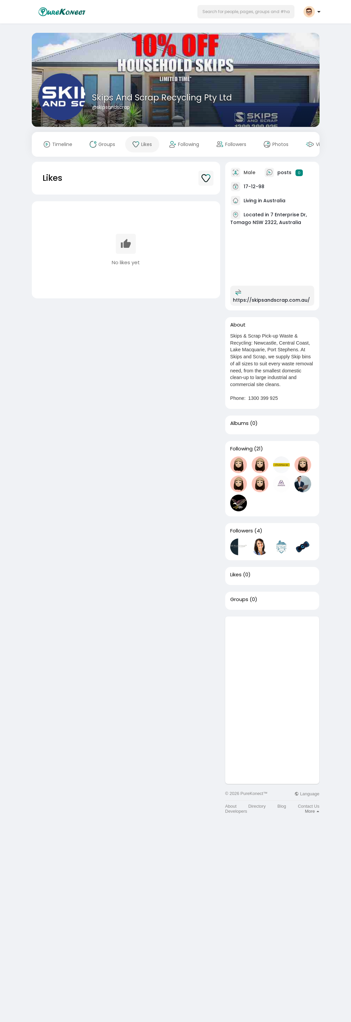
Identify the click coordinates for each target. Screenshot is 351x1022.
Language (306, 794)
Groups (239, 599)
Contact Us (308, 806)
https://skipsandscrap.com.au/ (271, 300)
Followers (241, 530)
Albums (239, 423)
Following (241, 448)
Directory (257, 806)
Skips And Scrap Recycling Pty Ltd (162, 97)
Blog (281, 806)
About (231, 806)
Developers (236, 811)
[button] (245, 11)
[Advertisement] (272, 658)
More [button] (312, 811)
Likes (236, 574)
